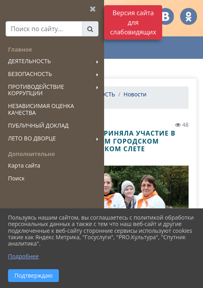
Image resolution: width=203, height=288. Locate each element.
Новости (135, 94)
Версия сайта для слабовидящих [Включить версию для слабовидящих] (133, 22)
